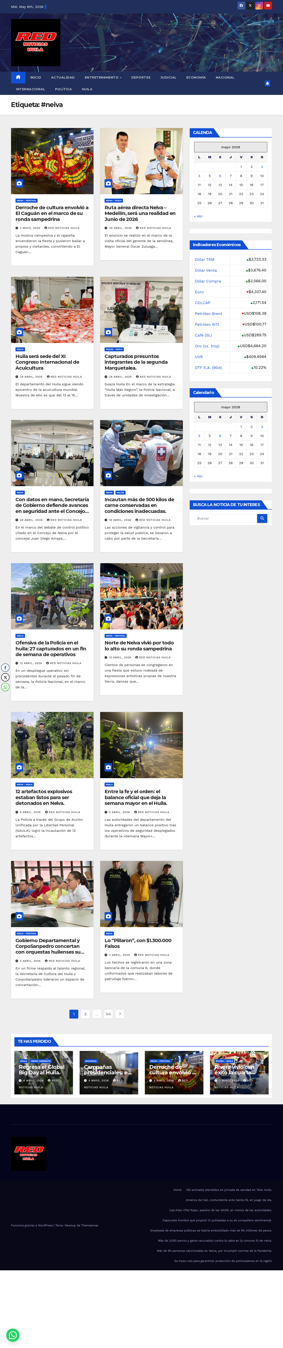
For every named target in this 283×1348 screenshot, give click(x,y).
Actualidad (63, 77)
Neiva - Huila (114, 200)
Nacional (225, 77)
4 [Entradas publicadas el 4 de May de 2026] (199, 176)
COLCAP (202, 303)
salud (120, 492)
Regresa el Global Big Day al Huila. (42, 1070)
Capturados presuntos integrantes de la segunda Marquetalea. (136, 362)
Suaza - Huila (114, 349)
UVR (199, 357)
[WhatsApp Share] (5, 687)
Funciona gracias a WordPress (32, 1225)
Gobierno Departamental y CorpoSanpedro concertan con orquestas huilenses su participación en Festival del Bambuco (48, 952)
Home (177, 1190)
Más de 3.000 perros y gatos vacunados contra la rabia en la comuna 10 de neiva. (215, 1240)
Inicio (35, 77)
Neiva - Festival (26, 200)
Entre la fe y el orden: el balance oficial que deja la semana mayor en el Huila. (136, 797)
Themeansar (89, 1225)
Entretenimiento (102, 77)
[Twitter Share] (5, 677)
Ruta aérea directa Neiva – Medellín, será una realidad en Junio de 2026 (140, 213)
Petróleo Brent (208, 313)
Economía (196, 77)
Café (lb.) (203, 335)
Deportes (141, 77)
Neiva (20, 492)
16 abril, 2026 (120, 520)
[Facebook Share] (5, 667)
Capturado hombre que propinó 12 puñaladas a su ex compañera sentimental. (217, 1220)
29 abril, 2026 (121, 228)
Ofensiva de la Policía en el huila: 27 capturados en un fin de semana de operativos (50, 648)
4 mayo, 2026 (34, 1080)
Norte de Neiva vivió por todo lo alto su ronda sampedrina (139, 645)
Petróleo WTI (207, 324)
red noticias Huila (62, 228)
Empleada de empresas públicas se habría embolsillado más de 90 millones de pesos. (211, 1230)
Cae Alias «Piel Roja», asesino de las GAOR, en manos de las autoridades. (220, 1210)
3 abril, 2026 (120, 954)
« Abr (198, 216)
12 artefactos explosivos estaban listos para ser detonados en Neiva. (43, 797)
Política (63, 89)
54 (108, 1014)
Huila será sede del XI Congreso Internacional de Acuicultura (47, 362)
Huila (87, 89)
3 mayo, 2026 (30, 228)
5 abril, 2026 (120, 812)
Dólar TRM (204, 259)
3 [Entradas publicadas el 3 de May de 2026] (262, 167)
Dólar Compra (208, 281)
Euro (199, 292)
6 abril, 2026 (31, 812)
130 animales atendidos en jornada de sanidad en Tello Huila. (229, 1190)
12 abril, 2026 (31, 663)
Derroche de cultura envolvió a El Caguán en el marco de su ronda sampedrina (51, 213)
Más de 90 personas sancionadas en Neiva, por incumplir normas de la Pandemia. (214, 1250)
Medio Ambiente (41, 1061)
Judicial (169, 77)
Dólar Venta (206, 270)
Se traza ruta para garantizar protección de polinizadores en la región (223, 1261)
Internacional (30, 89)
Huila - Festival (26, 933)
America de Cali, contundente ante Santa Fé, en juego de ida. (229, 1200)
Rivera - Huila (224, 1061)
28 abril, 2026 (32, 376)
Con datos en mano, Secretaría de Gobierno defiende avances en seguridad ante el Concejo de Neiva (52, 508)
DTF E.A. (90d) (208, 367)
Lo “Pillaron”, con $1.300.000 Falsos (138, 943)
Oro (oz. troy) (207, 346)
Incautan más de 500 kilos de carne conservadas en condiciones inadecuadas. (139, 505)
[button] (12, 1335)
